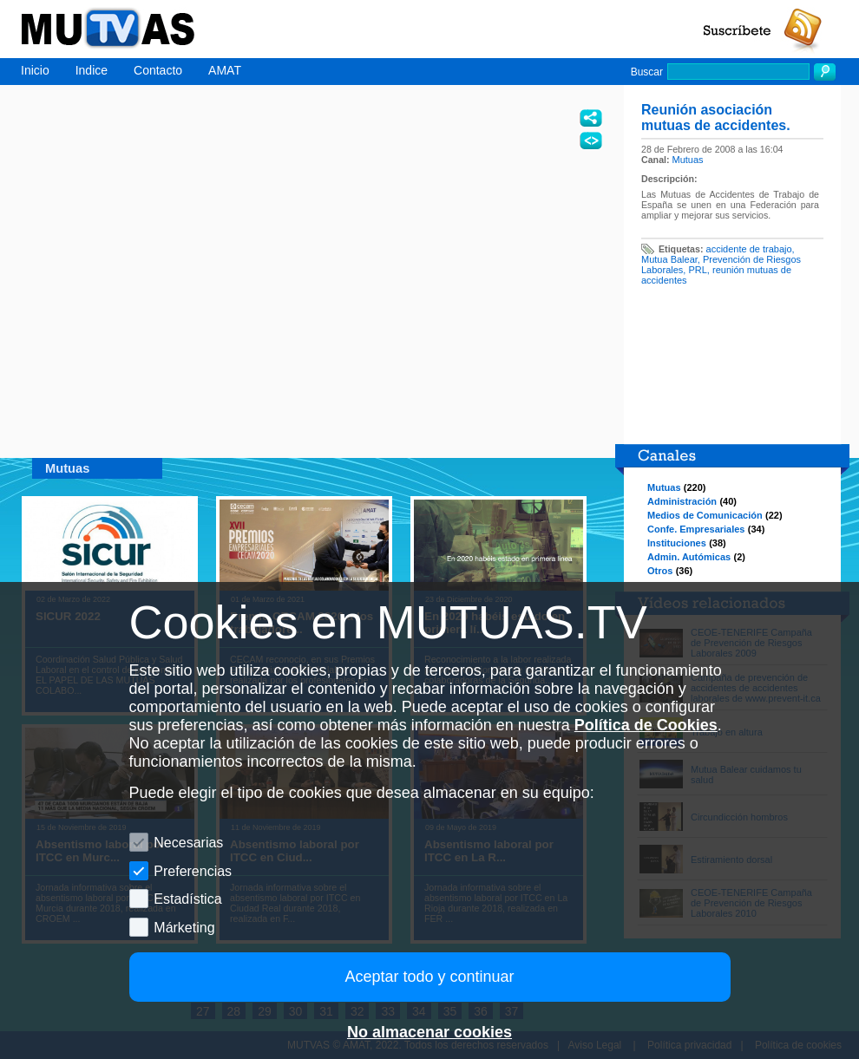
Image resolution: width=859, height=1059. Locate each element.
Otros (659, 570)
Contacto (158, 70)
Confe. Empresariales (696, 529)
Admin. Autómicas (689, 557)
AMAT (224, 70)
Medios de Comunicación (705, 515)
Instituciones (676, 543)
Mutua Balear (669, 259)
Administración (682, 501)
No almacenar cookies (429, 1032)
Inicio (35, 70)
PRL (697, 270)
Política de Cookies (646, 725)
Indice (91, 70)
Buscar (647, 72)
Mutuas (688, 159)
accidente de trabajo (749, 249)
